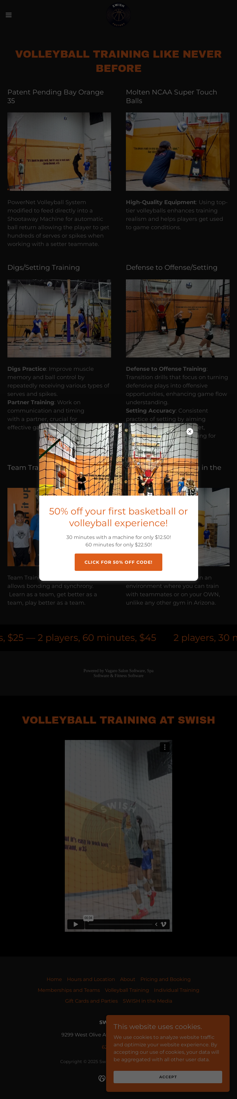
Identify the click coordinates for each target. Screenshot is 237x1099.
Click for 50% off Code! (118, 562)
